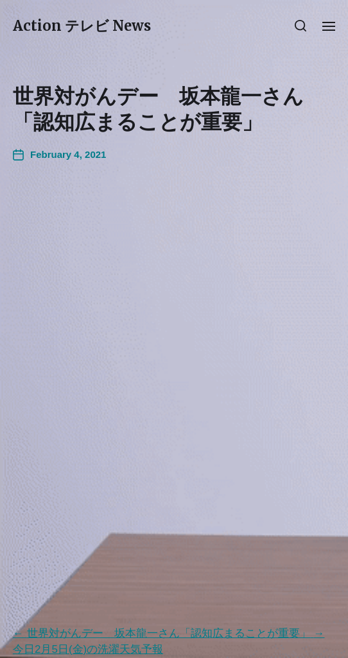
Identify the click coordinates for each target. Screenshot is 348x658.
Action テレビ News (82, 26)
